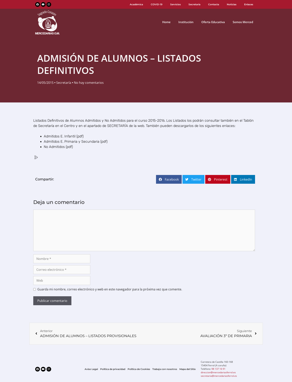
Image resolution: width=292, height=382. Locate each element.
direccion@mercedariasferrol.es (218, 372)
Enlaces (248, 4)
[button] (169, 179)
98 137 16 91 (218, 369)
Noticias (231, 4)
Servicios (175, 4)
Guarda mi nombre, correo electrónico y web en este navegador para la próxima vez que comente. (109, 289)
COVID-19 (156, 4)
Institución (186, 22)
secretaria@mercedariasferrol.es (219, 376)
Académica (136, 4)
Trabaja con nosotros (164, 369)
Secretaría (194, 4)
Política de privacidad (112, 369)
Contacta (213, 4)
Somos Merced (243, 22)
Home (166, 22)
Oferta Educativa (213, 22)
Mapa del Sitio (187, 369)
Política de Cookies (139, 369)
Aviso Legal (91, 369)
